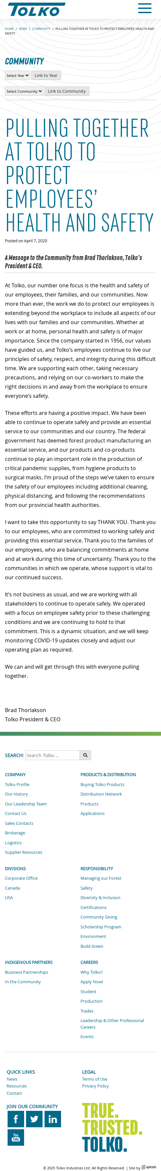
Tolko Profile (17, 784)
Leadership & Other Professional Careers (112, 1023)
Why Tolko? (91, 972)
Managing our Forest (100, 878)
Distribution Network (101, 794)
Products (89, 804)
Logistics (13, 843)
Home (9, 29)
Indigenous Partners (28, 962)
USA (9, 897)
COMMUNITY (41, 29)
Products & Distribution (108, 774)
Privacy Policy (95, 1086)
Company (15, 774)
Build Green (91, 946)
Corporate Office (21, 878)
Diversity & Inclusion (100, 897)
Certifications (93, 907)
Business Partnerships (26, 972)
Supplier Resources (23, 852)
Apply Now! (91, 982)
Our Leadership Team (26, 804)
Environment (93, 936)
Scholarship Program (100, 927)
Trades (86, 1011)
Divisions (15, 869)
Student (88, 991)
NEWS (23, 29)
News (12, 1079)
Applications (92, 813)
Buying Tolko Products (102, 784)
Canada (12, 888)
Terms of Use (94, 1079)
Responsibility (96, 869)
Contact (14, 1093)
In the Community (23, 982)
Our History (16, 794)
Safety (86, 888)
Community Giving (98, 917)
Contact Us (15, 813)
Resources (17, 1086)
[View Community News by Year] (17, 75)
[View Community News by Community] (24, 91)
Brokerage (15, 833)
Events (87, 1037)
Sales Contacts (19, 823)
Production (91, 1001)
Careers (89, 962)
